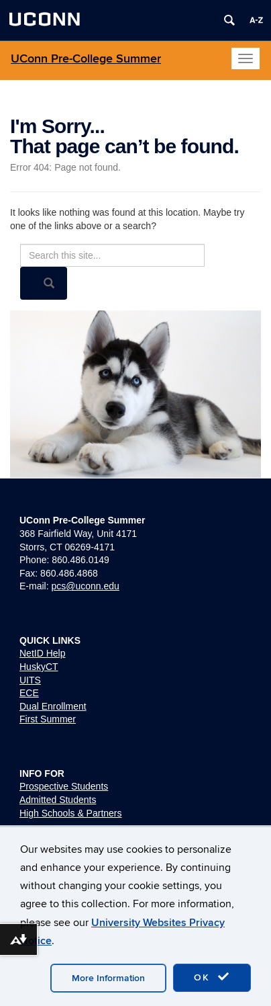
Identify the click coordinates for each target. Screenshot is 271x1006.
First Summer (47, 719)
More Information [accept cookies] (108, 978)
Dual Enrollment (53, 706)
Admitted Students (57, 799)
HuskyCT (38, 666)
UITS (30, 680)
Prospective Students (63, 786)
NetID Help (42, 653)
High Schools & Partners (70, 813)
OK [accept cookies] (212, 977)
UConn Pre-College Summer (86, 59)
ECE (29, 692)
